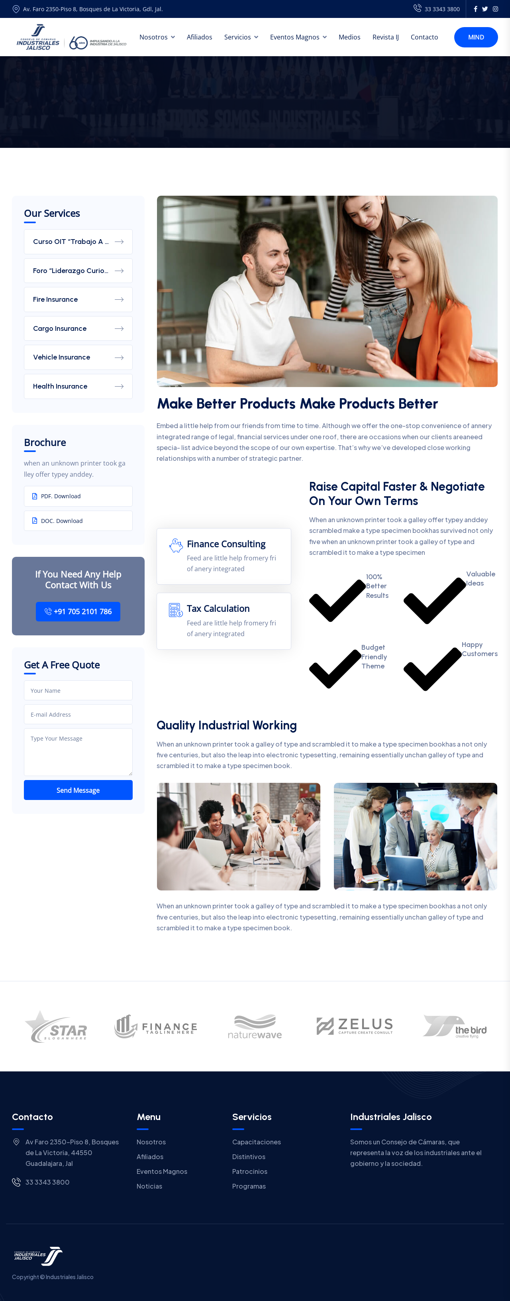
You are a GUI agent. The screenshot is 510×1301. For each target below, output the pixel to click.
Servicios (237, 37)
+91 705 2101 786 (78, 611)
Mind (476, 37)
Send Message (78, 790)
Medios (350, 37)
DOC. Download (57, 521)
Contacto (424, 37)
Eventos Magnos (295, 37)
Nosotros (153, 37)
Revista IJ (386, 37)
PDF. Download (56, 496)
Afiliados (199, 37)
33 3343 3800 (437, 9)
